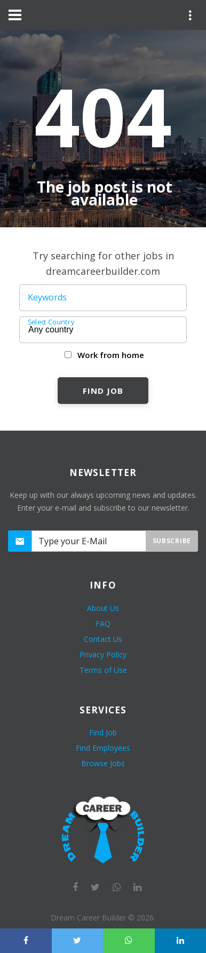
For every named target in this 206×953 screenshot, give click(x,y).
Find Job (103, 390)
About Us (103, 608)
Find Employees (103, 748)
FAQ (103, 623)
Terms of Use (103, 670)
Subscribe (172, 540)
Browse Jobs (103, 763)
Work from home (110, 355)
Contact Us (103, 639)
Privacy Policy (103, 654)
